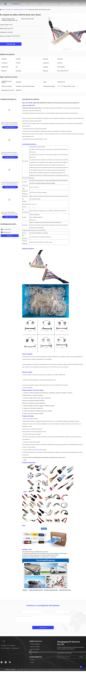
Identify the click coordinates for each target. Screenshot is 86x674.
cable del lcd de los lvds (65, 590)
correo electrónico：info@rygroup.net (10, 648)
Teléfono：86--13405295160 (8, 645)
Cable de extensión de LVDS (36, 590)
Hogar (7, 4)
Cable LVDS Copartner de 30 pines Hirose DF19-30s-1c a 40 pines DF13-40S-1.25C (9, 154)
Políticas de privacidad (10, 669)
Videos (24, 4)
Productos (16, 4)
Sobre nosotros (33, 4)
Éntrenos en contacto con (49, 4)
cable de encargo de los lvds (51, 590)
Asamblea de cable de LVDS (20, 9)
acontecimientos (65, 4)
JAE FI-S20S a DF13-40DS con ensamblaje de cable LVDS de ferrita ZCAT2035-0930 (9, 214)
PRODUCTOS (9, 9)
